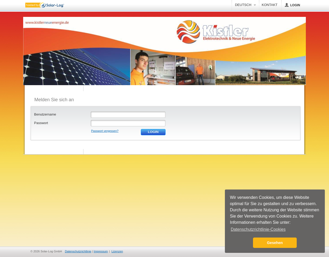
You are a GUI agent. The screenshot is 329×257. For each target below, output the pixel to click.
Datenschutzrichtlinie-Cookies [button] (258, 229)
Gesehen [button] (275, 243)
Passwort (41, 123)
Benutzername (45, 114)
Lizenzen (117, 251)
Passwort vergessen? (104, 130)
